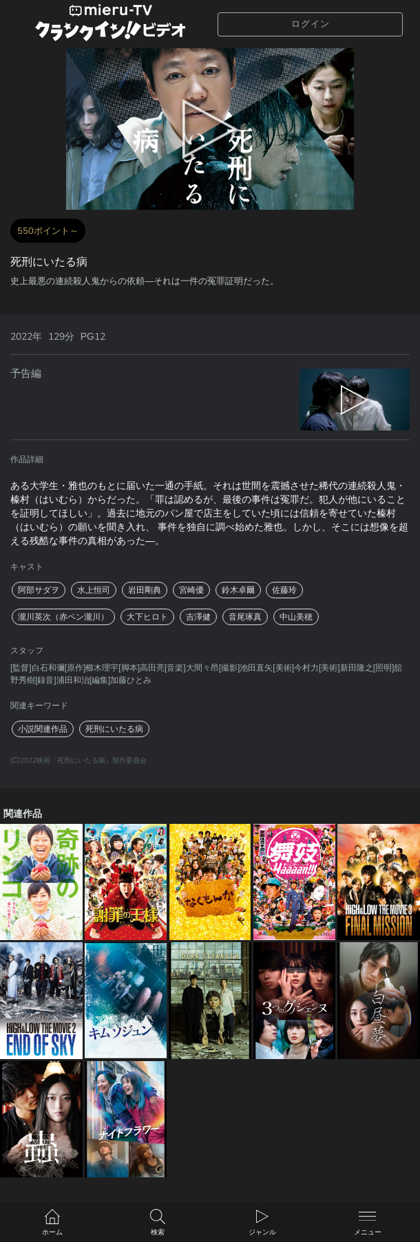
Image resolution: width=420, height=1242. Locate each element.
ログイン (310, 24)
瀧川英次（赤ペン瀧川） (63, 617)
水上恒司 (93, 590)
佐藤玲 (284, 590)
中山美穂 (296, 617)
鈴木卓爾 (238, 590)
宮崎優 (191, 590)
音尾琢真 (245, 617)
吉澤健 (198, 617)
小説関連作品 (42, 729)
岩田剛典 (144, 590)
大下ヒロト (147, 617)
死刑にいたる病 (114, 729)
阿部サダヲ (38, 590)
